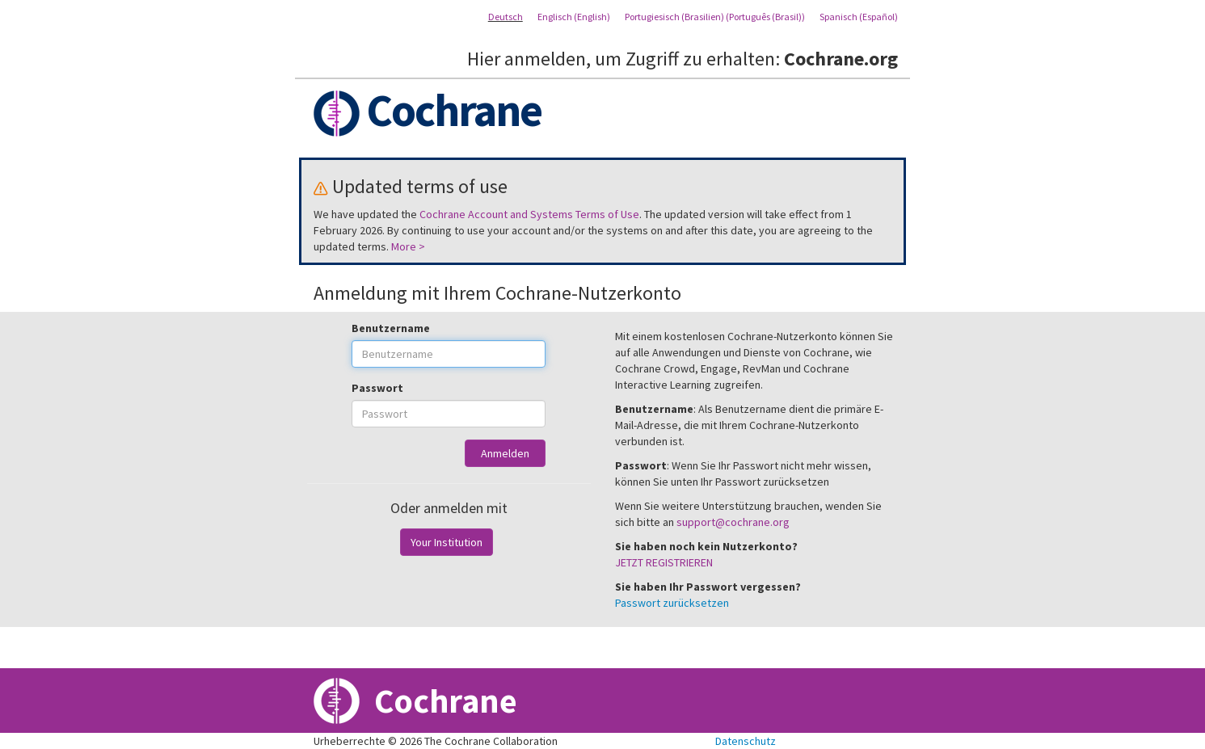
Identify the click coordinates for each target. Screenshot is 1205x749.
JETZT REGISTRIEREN (664, 562)
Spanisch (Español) (858, 17)
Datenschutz (745, 741)
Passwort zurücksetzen (672, 602)
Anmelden (505, 453)
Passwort (377, 388)
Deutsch (505, 17)
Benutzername (391, 328)
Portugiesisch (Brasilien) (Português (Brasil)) (715, 17)
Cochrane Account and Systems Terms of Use (529, 214)
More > (408, 246)
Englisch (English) (573, 17)
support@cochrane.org (733, 522)
